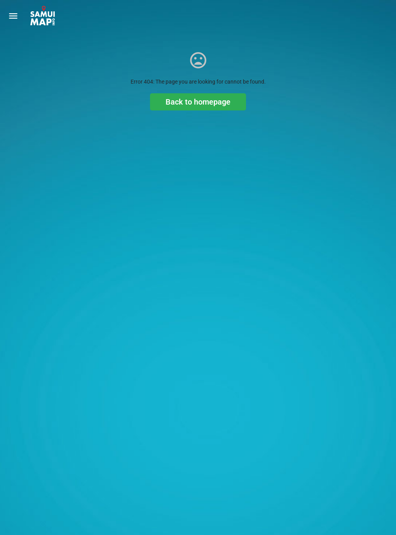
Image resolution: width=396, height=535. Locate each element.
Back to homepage (198, 102)
